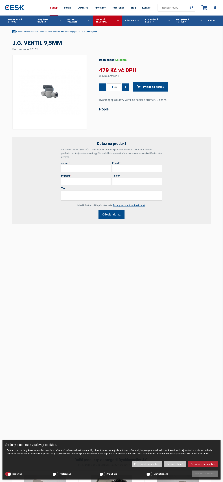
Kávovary (132, 20)
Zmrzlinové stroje (15, 20)
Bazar (211, 20)
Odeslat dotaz (111, 214)
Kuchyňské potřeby (189, 20)
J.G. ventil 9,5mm (89, 32)
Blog (133, 7)
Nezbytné (17, 474)
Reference (118, 7)
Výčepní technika (107, 20)
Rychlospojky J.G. (72, 32)
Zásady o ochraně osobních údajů (129, 205)
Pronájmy (100, 7)
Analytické (112, 474)
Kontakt (146, 7)
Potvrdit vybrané (175, 464)
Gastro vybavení (78, 20)
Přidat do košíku (150, 86)
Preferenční (65, 474)
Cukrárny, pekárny (49, 20)
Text (63, 188)
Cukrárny (83, 7)
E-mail (116, 163)
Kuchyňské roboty (157, 20)
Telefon (116, 176)
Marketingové (161, 474)
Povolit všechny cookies (203, 464)
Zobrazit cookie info (205, 473)
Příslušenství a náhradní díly (52, 32)
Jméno (65, 163)
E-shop (54, 7)
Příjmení (66, 176)
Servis (67, 7)
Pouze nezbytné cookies (146, 464)
